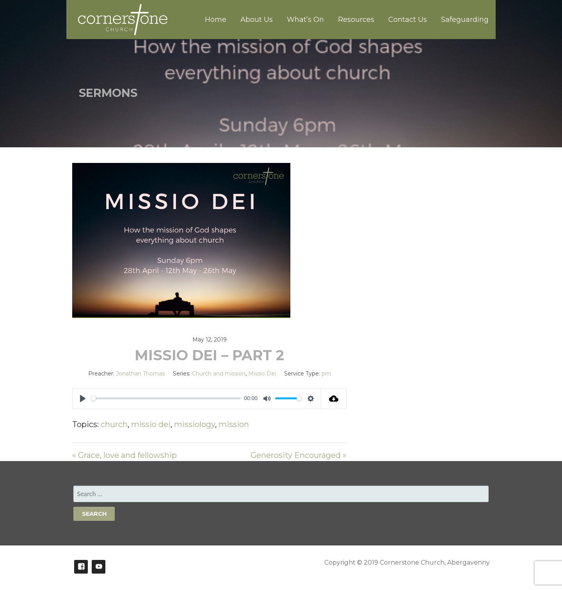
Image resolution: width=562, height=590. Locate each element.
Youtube (98, 567)
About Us (256, 19)
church (114, 424)
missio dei (151, 424)
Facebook (81, 567)
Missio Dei (262, 373)
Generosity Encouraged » (299, 455)
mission (234, 424)
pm (326, 373)
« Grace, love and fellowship (124, 455)
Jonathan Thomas (140, 373)
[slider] (166, 398)
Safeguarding (465, 19)
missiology (194, 424)
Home (215, 19)
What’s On (305, 19)
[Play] (82, 398)
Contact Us (407, 19)
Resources (356, 19)
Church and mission (218, 373)
